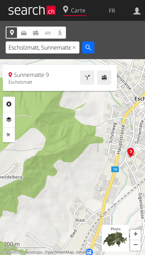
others (82, 252)
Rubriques (9, 104)
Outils (9, 135)
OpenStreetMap (59, 252)
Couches (9, 119)
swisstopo (33, 252)
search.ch (13, 252)
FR (112, 11)
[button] (135, 235)
